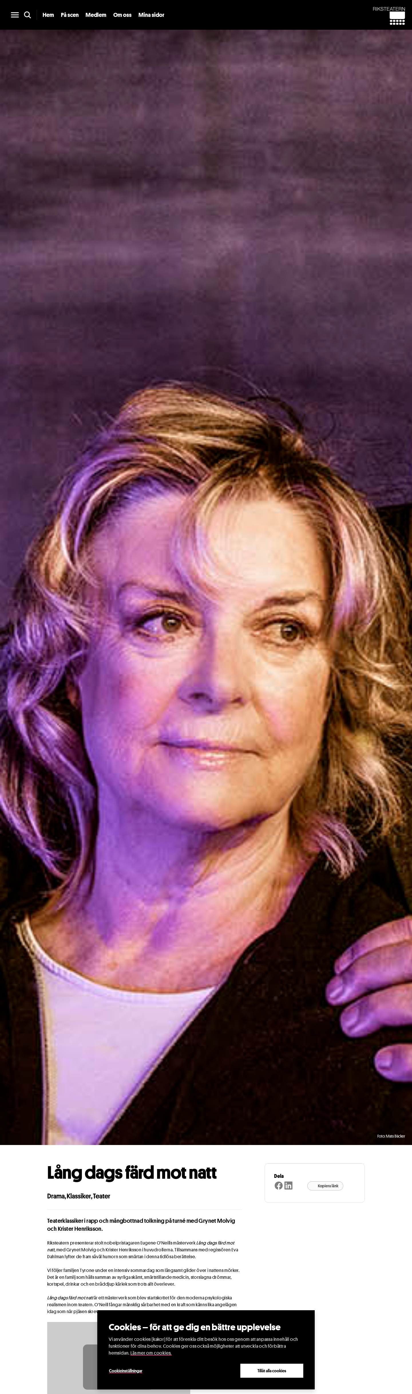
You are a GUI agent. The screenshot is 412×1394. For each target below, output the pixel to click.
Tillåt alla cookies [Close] (272, 1370)
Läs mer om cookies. (151, 1353)
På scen (70, 15)
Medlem (96, 15)
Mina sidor (151, 15)
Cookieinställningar (125, 1370)
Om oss (122, 15)
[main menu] (15, 15)
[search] (27, 15)
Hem (48, 15)
